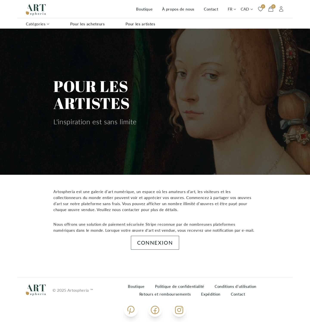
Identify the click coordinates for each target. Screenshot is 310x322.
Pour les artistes (140, 23)
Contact (211, 9)
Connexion (155, 242)
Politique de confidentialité (180, 286)
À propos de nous (178, 9)
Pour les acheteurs (87, 23)
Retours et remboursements (165, 294)
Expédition (210, 294)
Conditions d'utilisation (235, 286)
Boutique (144, 9)
